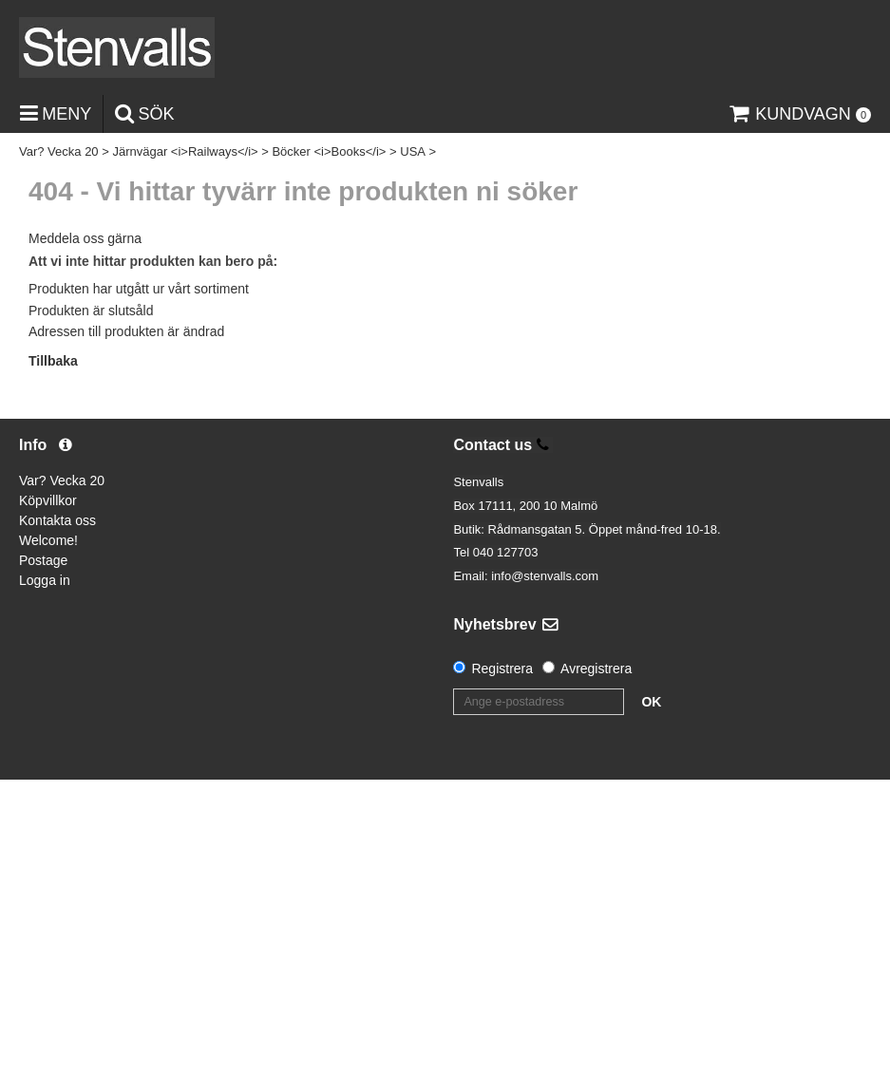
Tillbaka (53, 360)
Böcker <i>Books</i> (329, 151)
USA (413, 151)
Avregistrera (596, 668)
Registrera (502, 668)
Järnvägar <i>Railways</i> (184, 151)
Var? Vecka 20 (59, 151)
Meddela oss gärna (85, 238)
